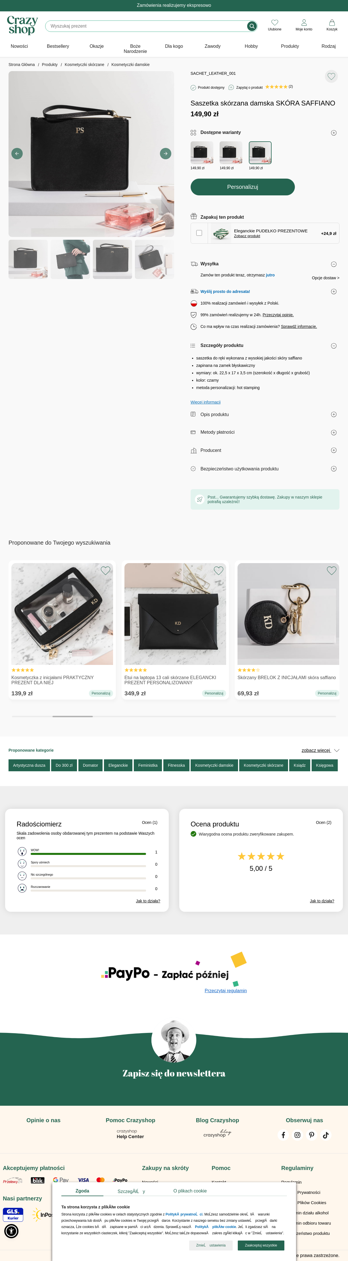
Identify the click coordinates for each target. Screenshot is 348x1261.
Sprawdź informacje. (299, 326)
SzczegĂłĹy (131, 1191)
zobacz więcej (320, 750)
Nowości (19, 46)
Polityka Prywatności (300, 1192)
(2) (279, 86)
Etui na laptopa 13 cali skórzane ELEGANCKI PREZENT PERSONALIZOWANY (175, 625)
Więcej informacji (206, 402)
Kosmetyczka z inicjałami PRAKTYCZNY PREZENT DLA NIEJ (62, 625)
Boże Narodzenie (135, 49)
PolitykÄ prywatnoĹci (184, 1215)
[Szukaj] (146, 26)
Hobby (251, 46)
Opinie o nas (43, 1120)
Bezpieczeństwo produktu (305, 1233)
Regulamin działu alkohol (305, 1212)
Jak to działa (148, 901)
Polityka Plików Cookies (303, 1202)
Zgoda (82, 1190)
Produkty (290, 46)
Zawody (213, 46)
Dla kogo (174, 46)
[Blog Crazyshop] (218, 1136)
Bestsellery (58, 46)
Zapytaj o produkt (249, 88)
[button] (165, 153)
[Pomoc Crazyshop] (130, 1138)
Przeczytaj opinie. (278, 315)
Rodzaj (329, 46)
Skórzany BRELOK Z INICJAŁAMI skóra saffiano (288, 623)
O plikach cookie (190, 1190)
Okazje (96, 46)
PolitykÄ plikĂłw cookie (215, 1227)
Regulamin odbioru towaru (306, 1223)
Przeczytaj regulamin (226, 990)
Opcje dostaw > (325, 278)
